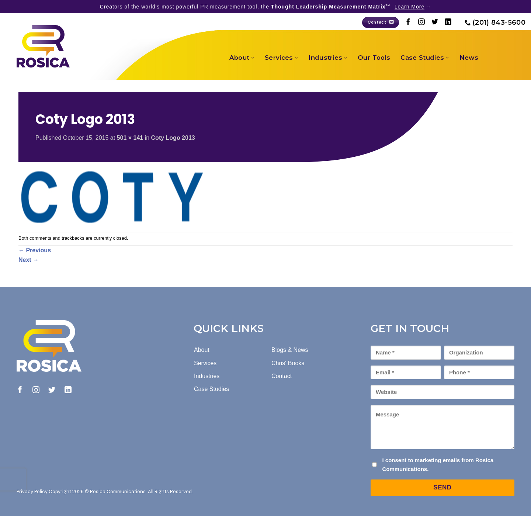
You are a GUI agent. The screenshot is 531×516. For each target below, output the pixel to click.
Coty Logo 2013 (173, 138)
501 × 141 (130, 138)
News (468, 57)
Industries (327, 57)
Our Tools (374, 57)
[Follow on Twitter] (434, 22)
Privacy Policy (32, 491)
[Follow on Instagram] (421, 22)
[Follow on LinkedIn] (448, 22)
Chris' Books (287, 363)
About (241, 57)
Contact (281, 376)
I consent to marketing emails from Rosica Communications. (437, 464)
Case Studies (424, 57)
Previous (34, 250)
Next (28, 260)
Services (281, 57)
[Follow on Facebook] (408, 22)
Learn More (410, 7)
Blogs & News (289, 350)
